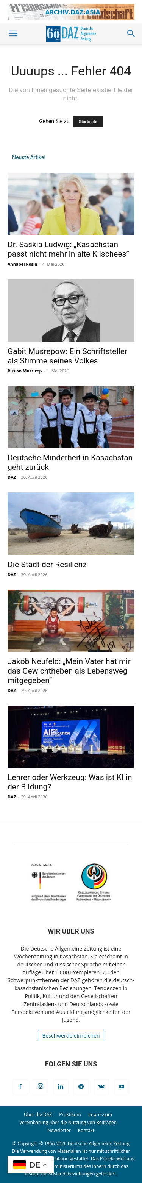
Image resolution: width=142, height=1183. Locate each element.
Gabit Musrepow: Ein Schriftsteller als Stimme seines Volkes (67, 356)
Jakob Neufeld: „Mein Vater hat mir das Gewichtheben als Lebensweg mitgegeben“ (69, 671)
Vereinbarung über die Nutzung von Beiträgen (68, 1122)
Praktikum (70, 1114)
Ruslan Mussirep (25, 371)
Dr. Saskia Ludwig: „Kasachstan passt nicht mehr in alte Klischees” (68, 249)
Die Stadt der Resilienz (47, 564)
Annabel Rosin (22, 264)
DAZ (12, 477)
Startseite (88, 121)
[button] (13, 33)
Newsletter (59, 1130)
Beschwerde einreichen (71, 1035)
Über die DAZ (38, 1114)
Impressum (100, 1114)
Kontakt (86, 1130)
